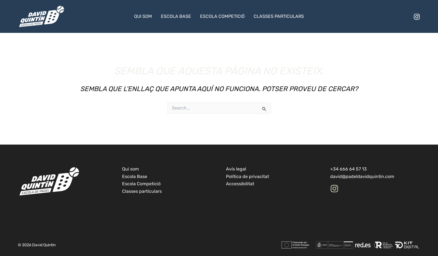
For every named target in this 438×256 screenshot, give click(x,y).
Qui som (143, 16)
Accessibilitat (240, 183)
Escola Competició (222, 16)
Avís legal (236, 169)
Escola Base (176, 16)
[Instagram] (416, 16)
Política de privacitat (247, 176)
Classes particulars (279, 16)
